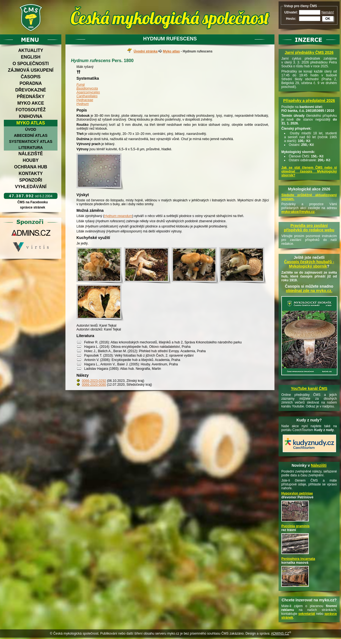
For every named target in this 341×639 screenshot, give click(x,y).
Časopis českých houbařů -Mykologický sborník (309, 264)
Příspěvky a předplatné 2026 (309, 100)
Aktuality (30, 50)
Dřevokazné (30, 90)
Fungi (80, 85)
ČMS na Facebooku (32, 202)
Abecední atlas (30, 135)
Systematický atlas (31, 141)
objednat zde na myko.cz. (309, 290)
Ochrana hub (30, 167)
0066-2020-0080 (94, 385)
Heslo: (291, 19)
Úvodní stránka (146, 51)
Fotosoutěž (31, 109)
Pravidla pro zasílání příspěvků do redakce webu (309, 227)
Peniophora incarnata (298, 559)
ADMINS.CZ (280, 633)
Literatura (30, 147)
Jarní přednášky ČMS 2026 (309, 52)
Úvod (30, 129)
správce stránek (32, 207)
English (30, 57)
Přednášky (30, 96)
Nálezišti (319, 465)
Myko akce (30, 103)
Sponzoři (30, 180)
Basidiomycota (87, 88)
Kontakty (31, 173)
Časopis (30, 76)
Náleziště (30, 153)
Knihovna (30, 116)
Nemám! (327, 12)
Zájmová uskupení (30, 70)
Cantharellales (87, 96)
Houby (31, 160)
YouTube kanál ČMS (309, 388)
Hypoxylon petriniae (297, 493)
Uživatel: (291, 12)
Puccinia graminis (295, 526)
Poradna (31, 83)
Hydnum (82, 104)
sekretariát (306, 614)
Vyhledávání (30, 186)
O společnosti (31, 63)
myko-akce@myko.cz (298, 212)
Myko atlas (30, 123)
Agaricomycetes (88, 92)
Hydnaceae (84, 100)
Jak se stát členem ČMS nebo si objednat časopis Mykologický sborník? (309, 171)
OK (327, 19)
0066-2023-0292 (94, 381)
